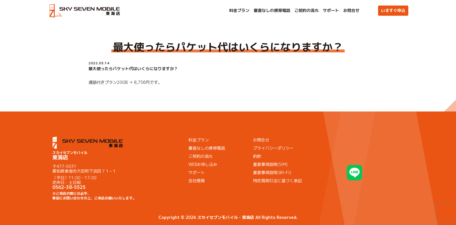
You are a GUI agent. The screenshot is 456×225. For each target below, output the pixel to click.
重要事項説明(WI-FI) (272, 172)
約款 (257, 156)
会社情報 (196, 180)
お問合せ (351, 10)
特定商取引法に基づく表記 (277, 180)
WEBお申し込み (202, 164)
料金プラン (239, 10)
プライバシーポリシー (273, 148)
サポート (331, 10)
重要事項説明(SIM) (270, 164)
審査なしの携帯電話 (272, 10)
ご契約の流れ (306, 10)
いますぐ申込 (393, 10)
